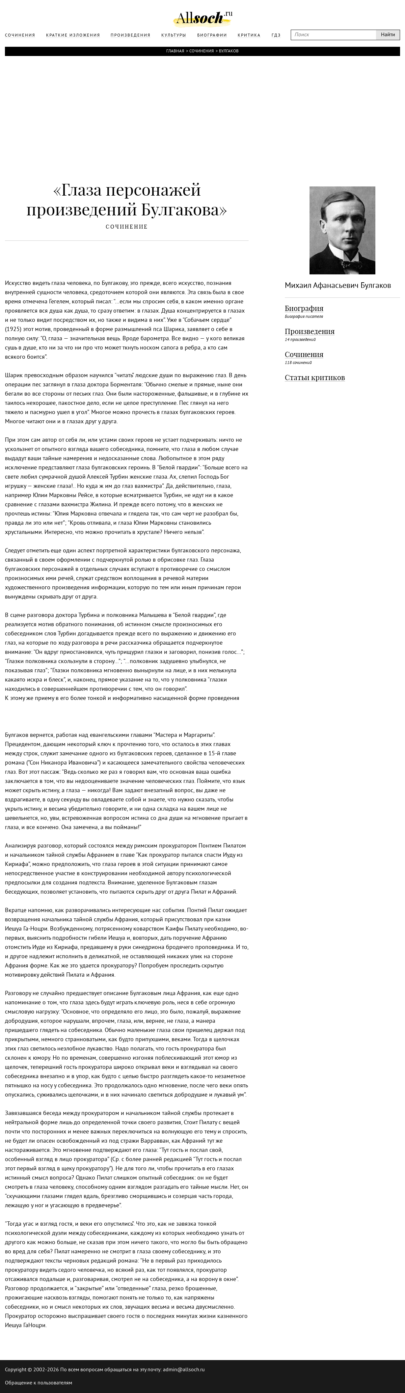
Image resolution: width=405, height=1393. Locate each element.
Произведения (310, 331)
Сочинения (201, 51)
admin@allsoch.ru (184, 1370)
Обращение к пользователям (38, 1383)
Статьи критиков (315, 377)
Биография (304, 308)
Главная (175, 51)
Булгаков (229, 51)
